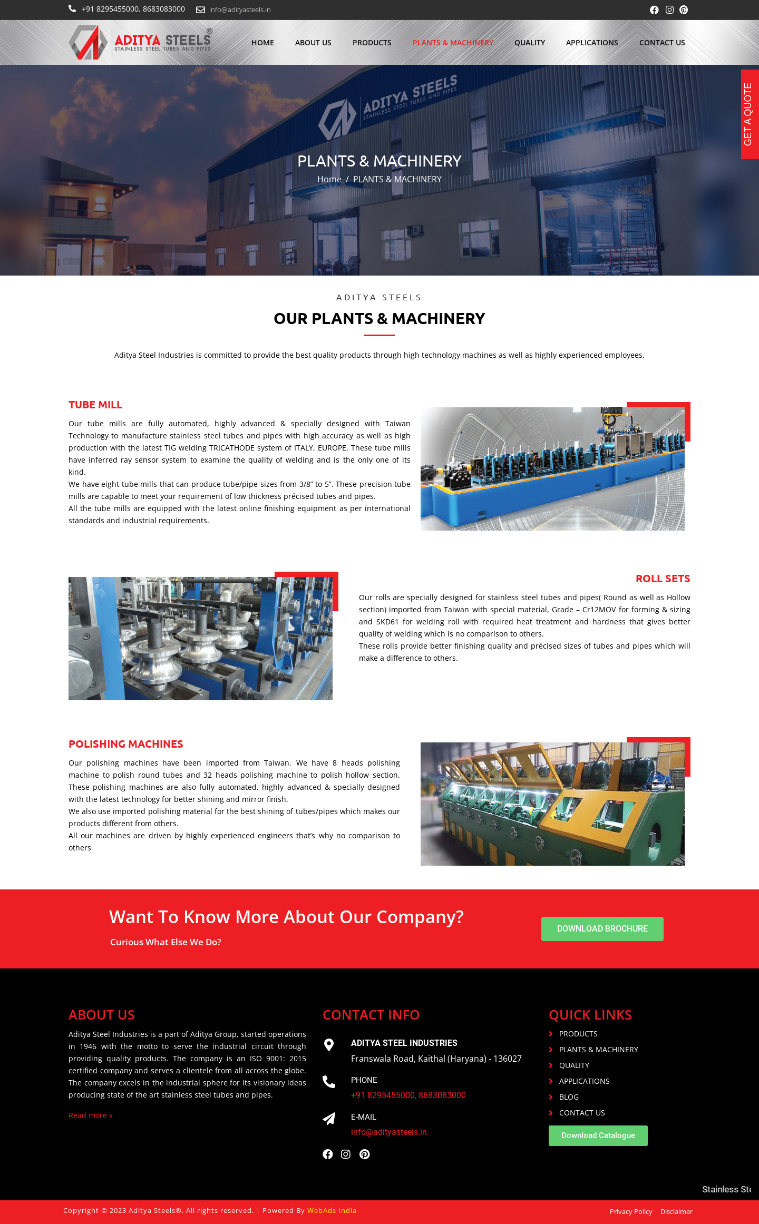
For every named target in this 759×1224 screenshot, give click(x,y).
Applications (592, 42)
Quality (529, 42)
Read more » (91, 1115)
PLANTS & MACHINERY (453, 42)
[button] (602, 929)
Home (262, 42)
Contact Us (662, 42)
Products (372, 42)
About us (313, 42)
